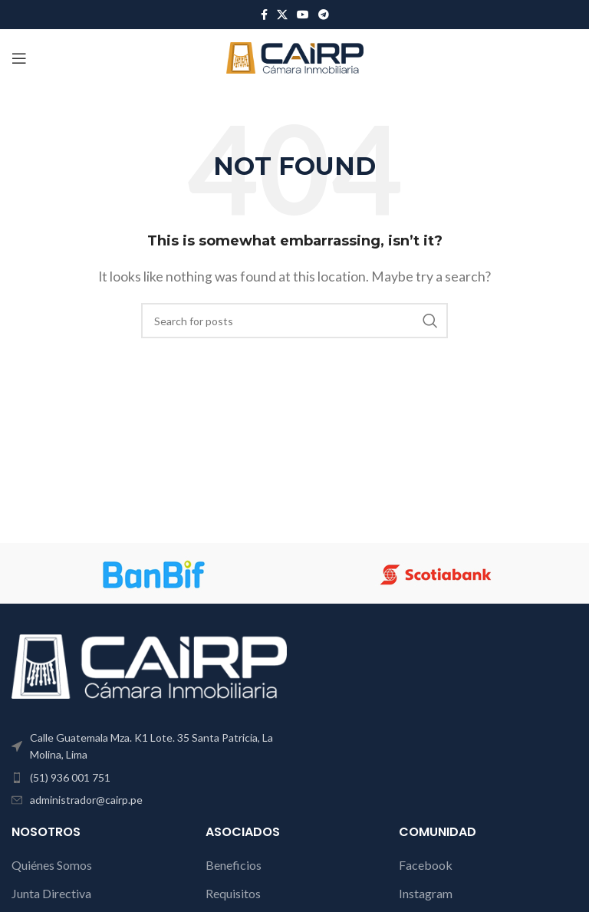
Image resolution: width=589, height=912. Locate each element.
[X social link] (282, 15)
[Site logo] (295, 56)
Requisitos (233, 893)
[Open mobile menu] (19, 58)
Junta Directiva (51, 893)
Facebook (425, 865)
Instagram (425, 893)
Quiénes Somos (52, 865)
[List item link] (149, 777)
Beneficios (234, 865)
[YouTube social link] (303, 15)
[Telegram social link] (324, 15)
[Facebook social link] (264, 15)
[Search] (294, 320)
